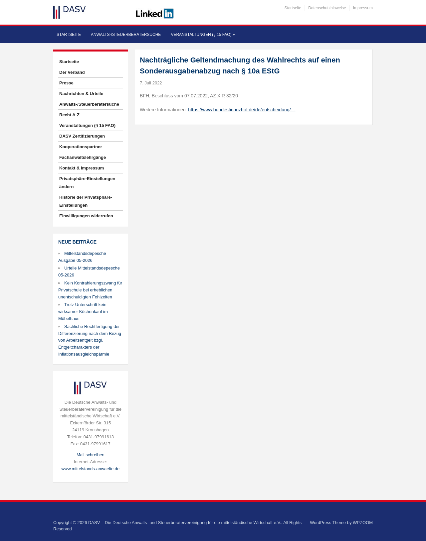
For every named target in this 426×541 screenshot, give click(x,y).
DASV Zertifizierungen (82, 136)
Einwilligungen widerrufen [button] (86, 215)
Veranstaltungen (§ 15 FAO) (203, 34)
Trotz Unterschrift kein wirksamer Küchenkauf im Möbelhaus (83, 311)
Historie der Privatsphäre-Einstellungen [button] (85, 201)
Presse (66, 82)
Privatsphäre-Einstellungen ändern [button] (87, 182)
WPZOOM (363, 522)
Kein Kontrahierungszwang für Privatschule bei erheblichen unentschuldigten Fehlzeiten (90, 289)
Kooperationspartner (80, 146)
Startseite (293, 8)
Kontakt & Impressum (81, 167)
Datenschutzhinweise (327, 8)
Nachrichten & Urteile (81, 93)
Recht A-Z (69, 114)
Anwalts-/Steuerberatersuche (126, 34)
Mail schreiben (91, 454)
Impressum (363, 8)
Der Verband (72, 72)
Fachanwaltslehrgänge (82, 157)
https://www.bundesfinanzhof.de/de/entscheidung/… (241, 109)
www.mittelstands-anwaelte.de (90, 468)
